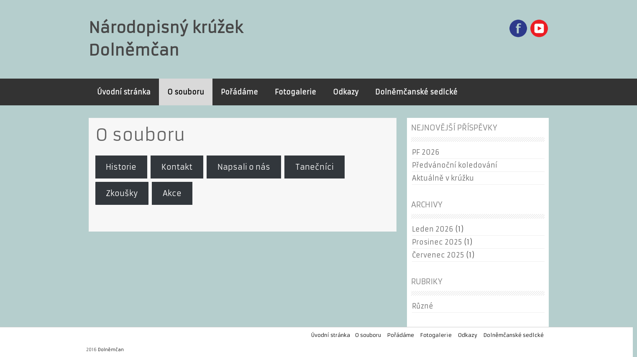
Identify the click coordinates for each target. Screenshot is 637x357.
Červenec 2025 (438, 255)
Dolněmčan (111, 349)
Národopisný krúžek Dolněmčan (166, 39)
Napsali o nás (243, 167)
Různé (422, 306)
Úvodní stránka (124, 92)
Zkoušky (122, 193)
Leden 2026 (432, 229)
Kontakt (176, 167)
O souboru (185, 92)
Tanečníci (314, 167)
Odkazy (345, 92)
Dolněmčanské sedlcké (416, 92)
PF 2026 (425, 152)
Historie (121, 167)
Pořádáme (239, 92)
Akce (172, 193)
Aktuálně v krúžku (443, 178)
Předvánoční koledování (454, 165)
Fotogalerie (295, 92)
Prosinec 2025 (437, 242)
